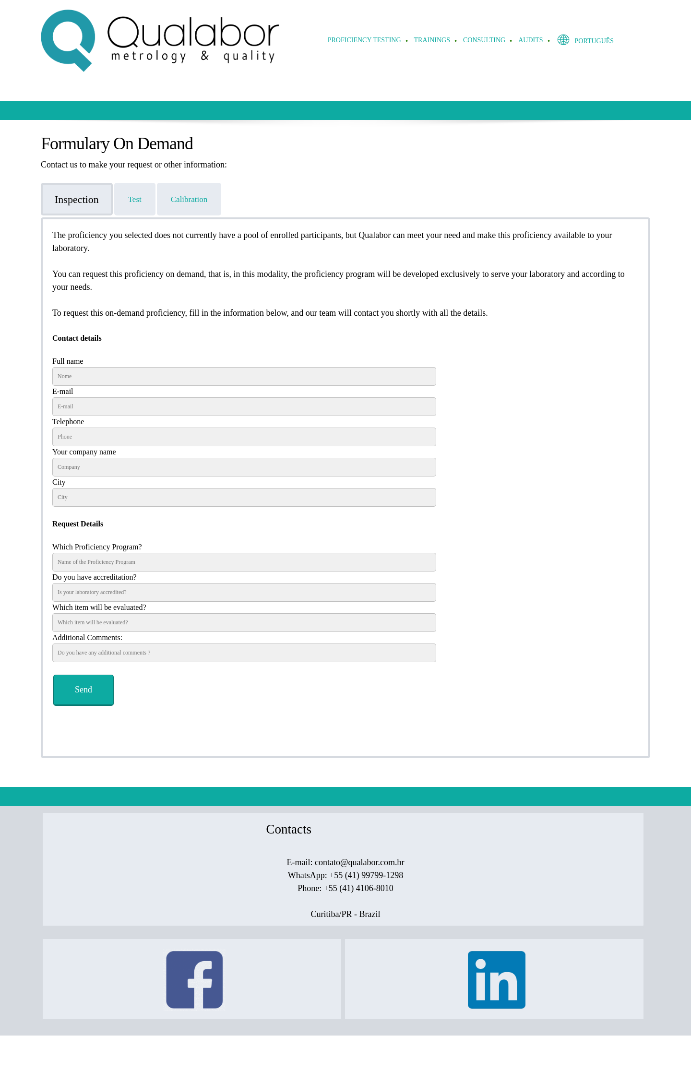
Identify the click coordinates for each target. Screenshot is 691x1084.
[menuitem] (365, 40)
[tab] (77, 199)
